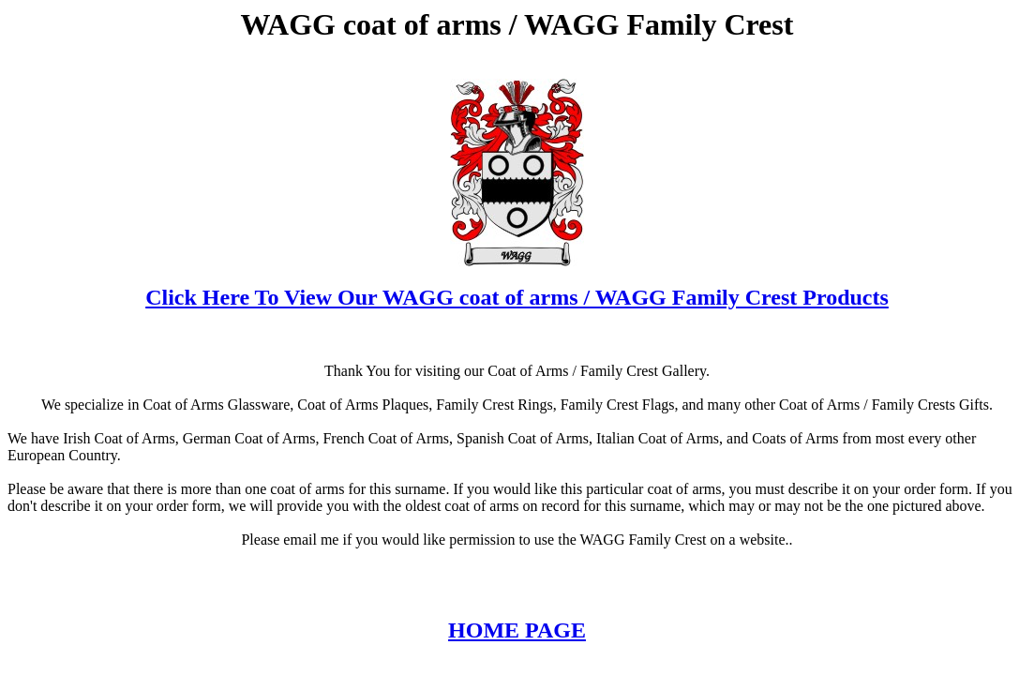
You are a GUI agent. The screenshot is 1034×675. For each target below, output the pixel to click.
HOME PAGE (517, 630)
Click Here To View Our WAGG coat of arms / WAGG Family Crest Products (517, 297)
